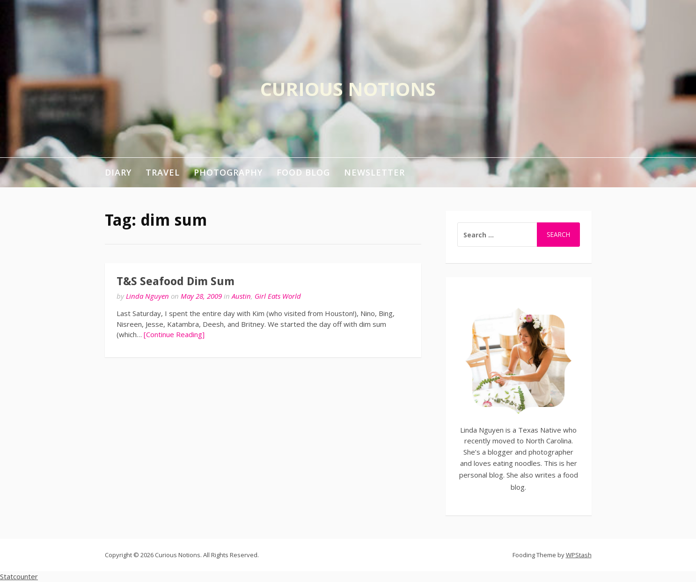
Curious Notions (348, 89)
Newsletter (374, 172)
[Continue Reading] (174, 334)
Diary (118, 172)
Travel (163, 172)
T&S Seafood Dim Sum (175, 281)
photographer (550, 452)
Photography (228, 172)
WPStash (579, 555)
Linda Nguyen (147, 296)
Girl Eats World (278, 296)
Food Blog (303, 172)
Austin (241, 296)
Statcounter (19, 576)
